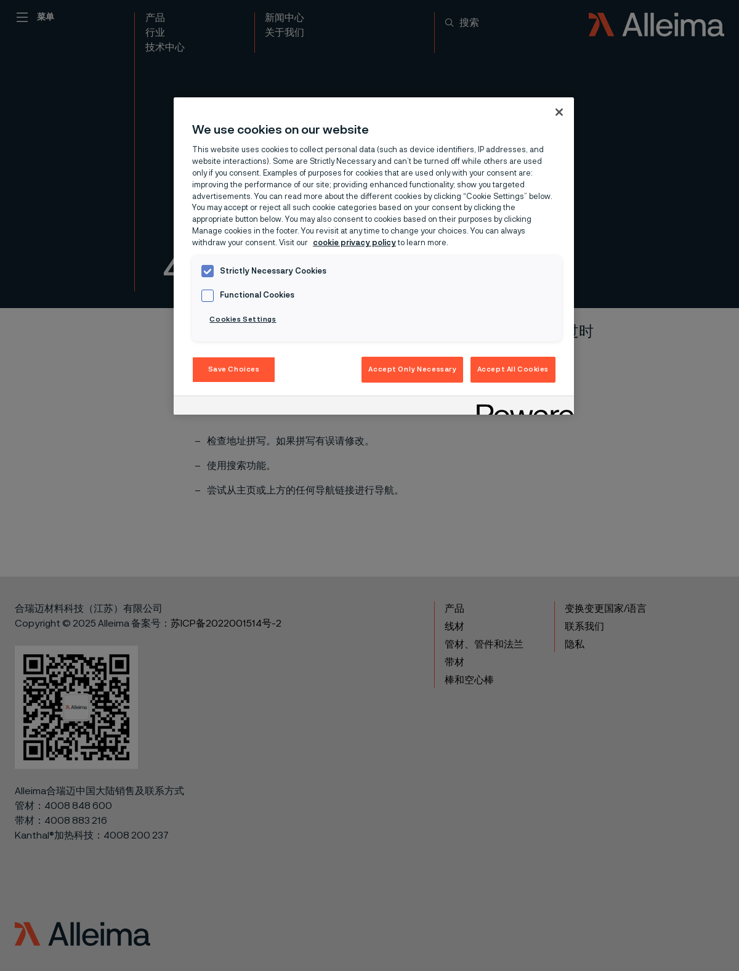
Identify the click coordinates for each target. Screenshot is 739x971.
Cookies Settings (242, 319)
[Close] (559, 112)
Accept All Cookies (513, 369)
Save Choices (234, 369)
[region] (374, 256)
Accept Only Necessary (412, 369)
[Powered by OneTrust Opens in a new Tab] (521, 407)
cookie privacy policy (354, 243)
